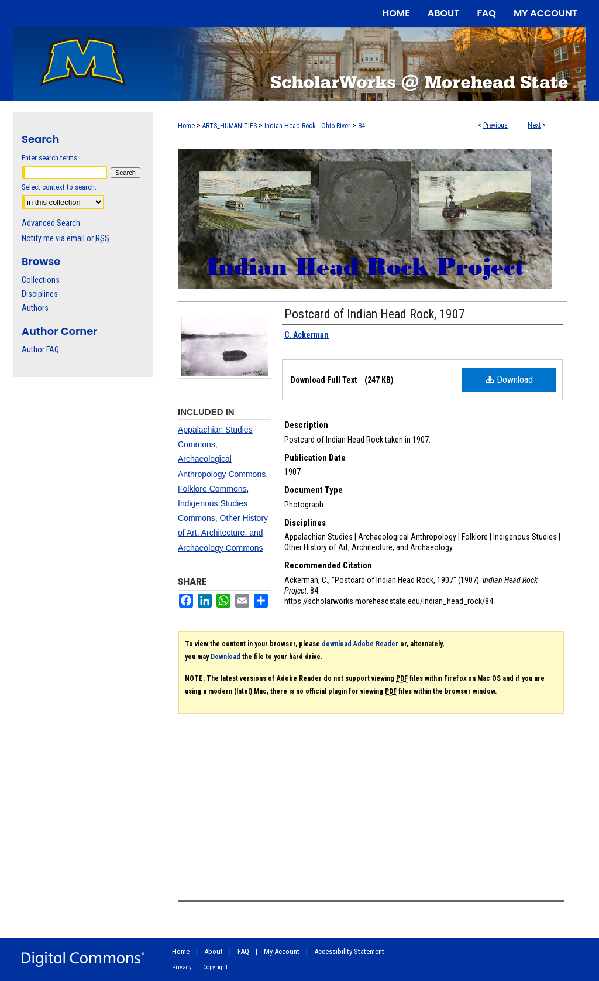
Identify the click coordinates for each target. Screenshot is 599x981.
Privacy (182, 967)
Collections (41, 279)
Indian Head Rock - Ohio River (307, 126)
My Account (282, 951)
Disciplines (40, 294)
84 (361, 126)
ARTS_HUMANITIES (229, 126)
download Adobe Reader (360, 644)
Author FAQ (40, 349)
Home (186, 126)
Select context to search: (59, 187)
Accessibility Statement (349, 951)
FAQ (243, 951)
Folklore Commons (212, 488)
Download (509, 379)
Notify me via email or (65, 238)
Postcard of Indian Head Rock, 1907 (374, 314)
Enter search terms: (50, 157)
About (213, 951)
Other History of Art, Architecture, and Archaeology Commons (223, 532)
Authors (35, 308)
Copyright (215, 967)
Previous (495, 125)
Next (534, 125)
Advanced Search (51, 223)
